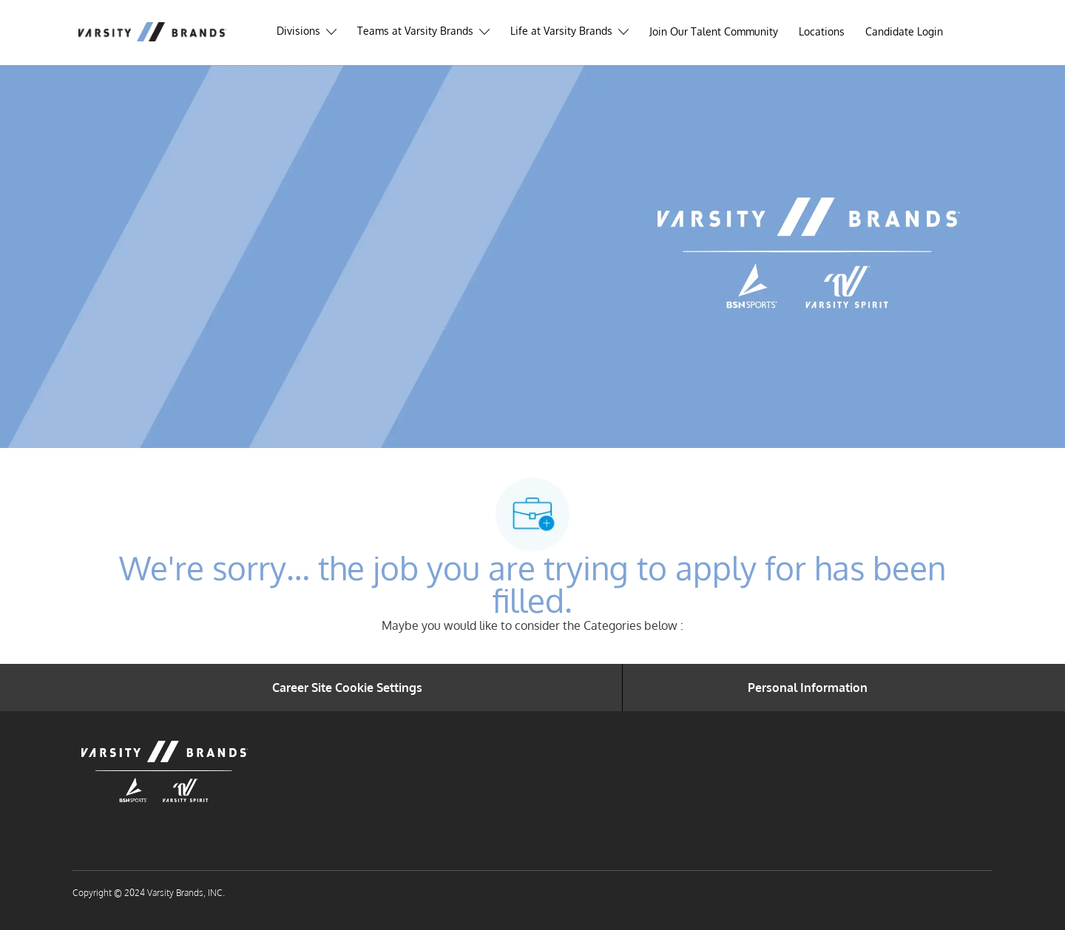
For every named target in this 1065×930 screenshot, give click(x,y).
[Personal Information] (807, 687)
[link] (904, 32)
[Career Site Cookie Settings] (347, 687)
